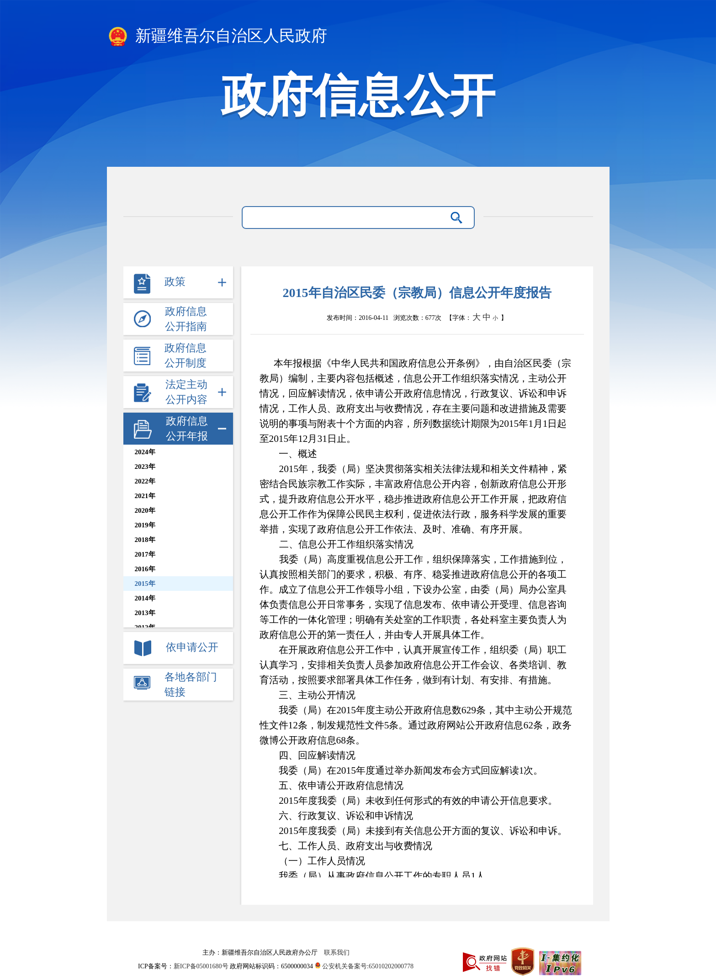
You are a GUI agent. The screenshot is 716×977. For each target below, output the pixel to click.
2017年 (145, 554)
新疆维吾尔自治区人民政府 (217, 37)
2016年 (145, 569)
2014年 (145, 598)
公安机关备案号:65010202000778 (364, 966)
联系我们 (337, 952)
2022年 (145, 481)
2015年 (145, 583)
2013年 (145, 612)
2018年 (145, 539)
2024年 (145, 452)
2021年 (145, 495)
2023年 (145, 466)
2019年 (145, 525)
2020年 (145, 510)
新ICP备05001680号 (202, 966)
